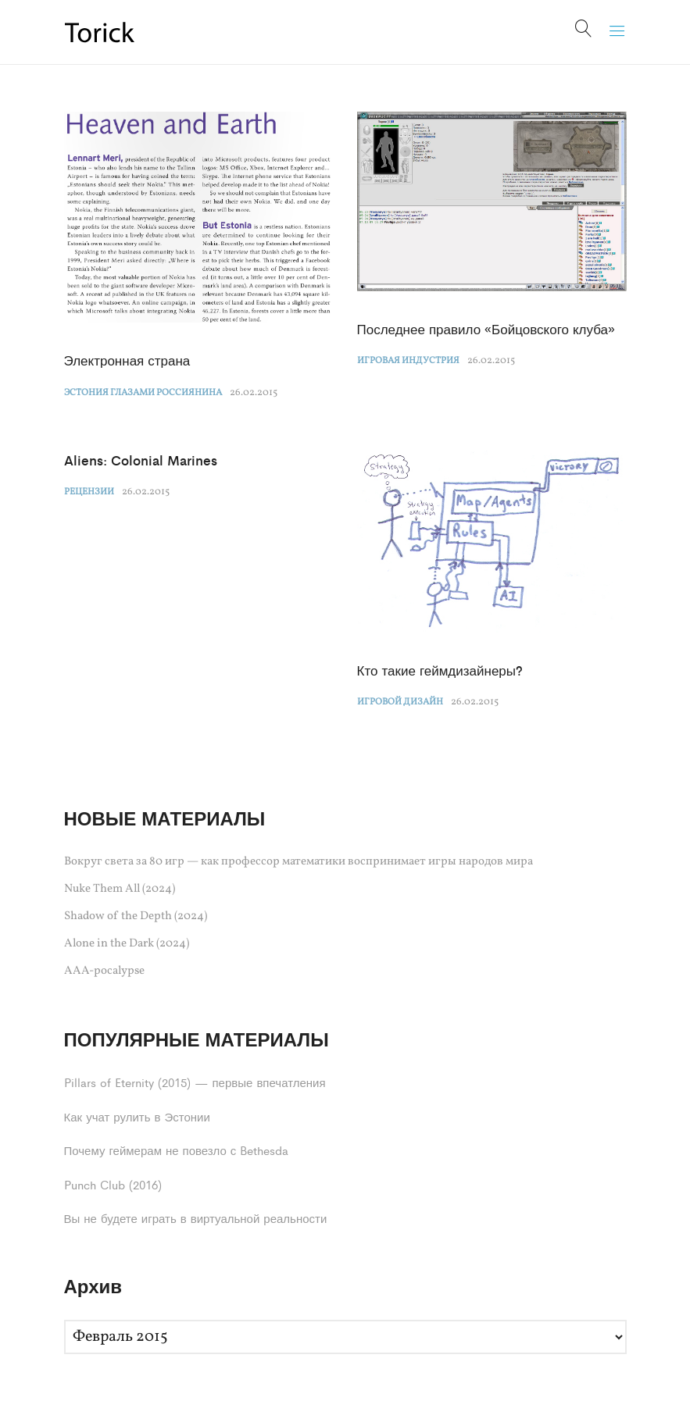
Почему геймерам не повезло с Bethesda (176, 1150)
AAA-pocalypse (104, 971)
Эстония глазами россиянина (143, 393)
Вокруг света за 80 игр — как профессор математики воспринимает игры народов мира (298, 862)
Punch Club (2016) (113, 1184)
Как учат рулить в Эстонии (137, 1116)
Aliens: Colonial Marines (140, 460)
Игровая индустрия (408, 361)
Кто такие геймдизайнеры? (440, 670)
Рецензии (89, 492)
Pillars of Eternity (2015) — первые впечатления (195, 1082)
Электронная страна (127, 360)
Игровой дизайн (400, 702)
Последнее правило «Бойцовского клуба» (486, 328)
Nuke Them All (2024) (119, 889)
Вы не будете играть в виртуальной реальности (195, 1218)
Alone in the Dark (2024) (126, 944)
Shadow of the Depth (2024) (135, 916)
